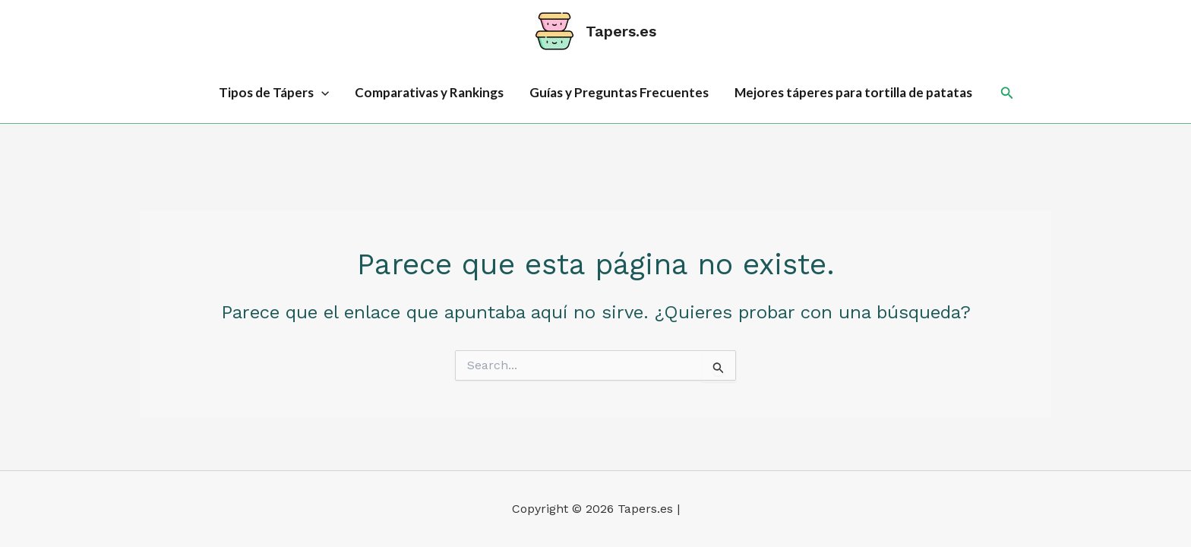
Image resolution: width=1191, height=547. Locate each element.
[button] (1007, 93)
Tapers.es (621, 31)
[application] (321, 92)
